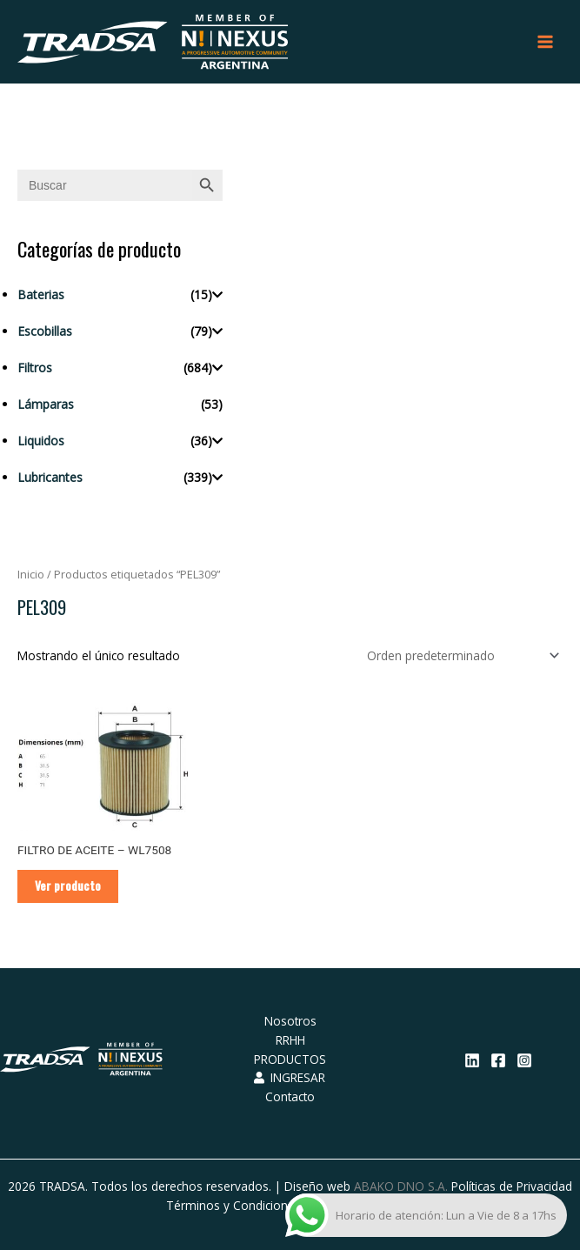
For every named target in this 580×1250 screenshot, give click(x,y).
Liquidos (40, 440)
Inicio (30, 574)
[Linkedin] (472, 1060)
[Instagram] (524, 1060)
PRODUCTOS (290, 1059)
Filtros (34, 367)
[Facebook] (498, 1060)
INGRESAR (289, 1077)
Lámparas (45, 404)
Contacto (290, 1096)
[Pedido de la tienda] (460, 655)
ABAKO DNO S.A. (401, 1186)
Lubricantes (50, 477)
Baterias (40, 294)
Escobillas (44, 331)
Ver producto (68, 885)
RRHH (290, 1040)
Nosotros (290, 1021)
